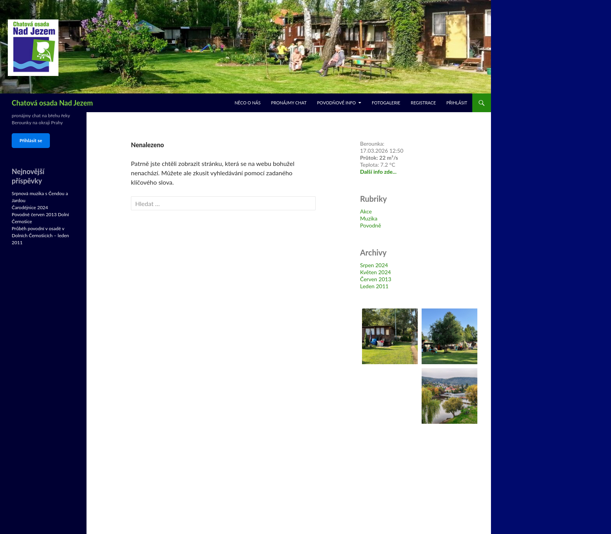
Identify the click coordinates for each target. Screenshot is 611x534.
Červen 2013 (375, 279)
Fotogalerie (386, 102)
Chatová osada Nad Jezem (52, 103)
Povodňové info (336, 102)
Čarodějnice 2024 (30, 207)
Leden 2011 (374, 286)
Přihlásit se (30, 140)
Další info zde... (378, 171)
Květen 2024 (375, 272)
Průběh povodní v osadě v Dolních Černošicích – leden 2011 (40, 235)
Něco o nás (248, 102)
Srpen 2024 (374, 265)
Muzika (368, 218)
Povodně (370, 225)
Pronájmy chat (289, 102)
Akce (366, 211)
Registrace (423, 102)
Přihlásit (456, 102)
